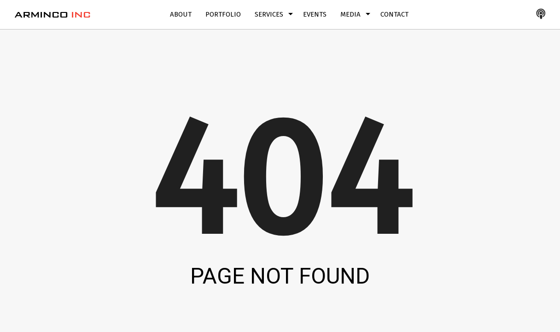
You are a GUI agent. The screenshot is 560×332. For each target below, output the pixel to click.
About (181, 14)
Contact (394, 14)
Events (315, 14)
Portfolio (223, 14)
